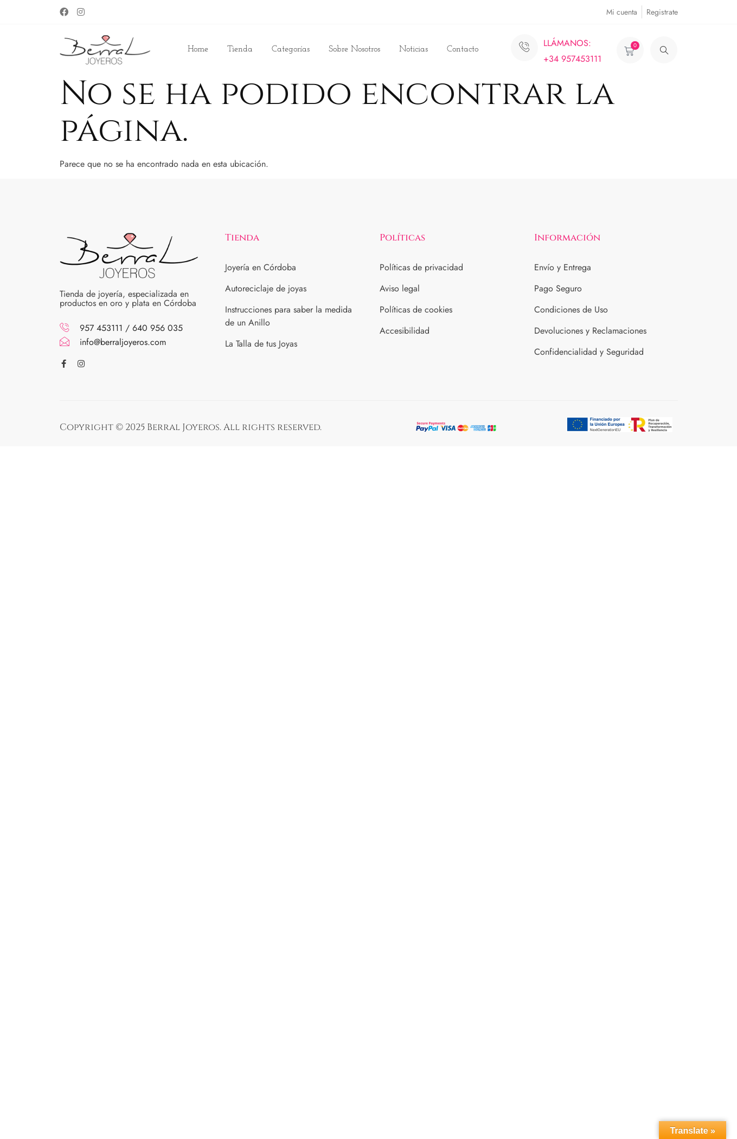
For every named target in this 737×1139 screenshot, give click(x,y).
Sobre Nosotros (354, 49)
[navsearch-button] (663, 49)
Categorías (291, 49)
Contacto (462, 49)
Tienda (240, 49)
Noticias (413, 49)
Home (198, 49)
